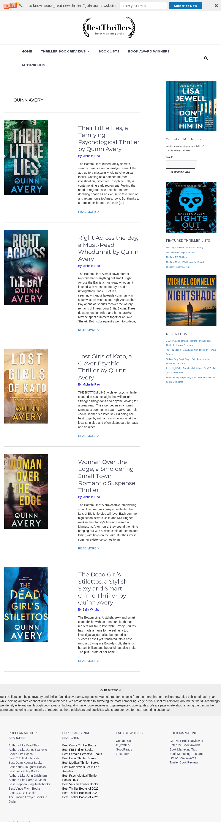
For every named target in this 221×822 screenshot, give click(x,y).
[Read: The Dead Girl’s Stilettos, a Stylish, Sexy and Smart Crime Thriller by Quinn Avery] (26, 590)
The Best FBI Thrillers (176, 243)
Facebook (122, 740)
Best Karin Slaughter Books (27, 753)
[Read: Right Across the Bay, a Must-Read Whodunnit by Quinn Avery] (26, 253)
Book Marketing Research (187, 740)
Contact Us (123, 727)
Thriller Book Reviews (184, 748)
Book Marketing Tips (183, 735)
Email (169, 143)
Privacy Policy (150, 809)
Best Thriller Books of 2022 (80, 774)
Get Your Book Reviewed (186, 727)
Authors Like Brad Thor (24, 731)
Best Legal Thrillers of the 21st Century (184, 234)
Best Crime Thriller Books (79, 731)
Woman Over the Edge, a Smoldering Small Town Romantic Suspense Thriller (106, 462)
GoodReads (124, 735)
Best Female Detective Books (82, 740)
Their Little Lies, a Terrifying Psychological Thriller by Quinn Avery (109, 125)
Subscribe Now (185, 6)
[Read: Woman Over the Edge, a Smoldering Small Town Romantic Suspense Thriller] (26, 477)
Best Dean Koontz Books (25, 749)
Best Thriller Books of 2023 (80, 779)
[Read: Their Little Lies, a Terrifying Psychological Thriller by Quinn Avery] (26, 143)
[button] (110, 5)
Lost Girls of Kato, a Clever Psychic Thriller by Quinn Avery (105, 353)
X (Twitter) (123, 731)
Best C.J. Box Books (22, 779)
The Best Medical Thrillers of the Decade (185, 248)
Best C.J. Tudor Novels (24, 744)
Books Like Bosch (21, 740)
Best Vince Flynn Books (25, 774)
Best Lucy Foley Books (24, 757)
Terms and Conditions (174, 809)
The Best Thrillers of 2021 (178, 253)
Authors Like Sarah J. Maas (27, 766)
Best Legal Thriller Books (79, 744)
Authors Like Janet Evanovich (28, 736)
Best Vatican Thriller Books (80, 770)
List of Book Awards (183, 744)
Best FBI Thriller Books (77, 736)
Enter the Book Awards (185, 731)
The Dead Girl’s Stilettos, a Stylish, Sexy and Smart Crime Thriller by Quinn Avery (103, 574)
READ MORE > (88, 198)
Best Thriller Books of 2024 (80, 783)
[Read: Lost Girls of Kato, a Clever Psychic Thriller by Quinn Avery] (26, 372)
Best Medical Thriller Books (80, 749)
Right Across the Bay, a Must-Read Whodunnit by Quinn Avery (108, 234)
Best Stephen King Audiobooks (181, 239)
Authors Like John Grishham (28, 761)
